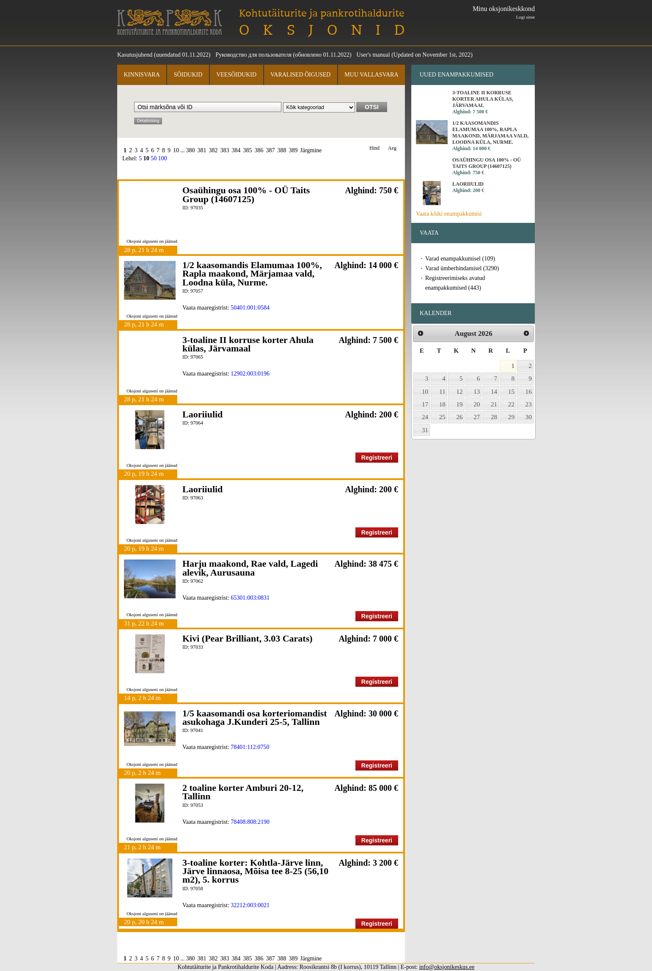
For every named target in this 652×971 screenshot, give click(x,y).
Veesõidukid (236, 74)
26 (460, 417)
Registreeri (376, 457)
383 (224, 150)
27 (476, 417)
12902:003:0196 (250, 373)
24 (425, 417)
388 (282, 150)
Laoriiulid (202, 414)
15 (511, 391)
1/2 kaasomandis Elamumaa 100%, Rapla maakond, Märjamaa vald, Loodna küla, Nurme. (252, 274)
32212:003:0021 (250, 905)
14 (494, 391)
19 (460, 404)
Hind (374, 148)
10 (176, 150)
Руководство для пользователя (253, 55)
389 (293, 150)
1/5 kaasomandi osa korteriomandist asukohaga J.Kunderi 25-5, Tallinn (254, 717)
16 (528, 391)
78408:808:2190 (250, 822)
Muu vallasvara (371, 74)
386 (259, 150)
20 (476, 404)
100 (162, 158)
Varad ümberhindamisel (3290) (462, 268)
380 (190, 150)
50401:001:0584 (250, 307)
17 (425, 404)
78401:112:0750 (250, 747)
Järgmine (311, 150)
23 (528, 404)
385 (247, 150)
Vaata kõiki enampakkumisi (449, 214)
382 (213, 150)
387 (270, 150)
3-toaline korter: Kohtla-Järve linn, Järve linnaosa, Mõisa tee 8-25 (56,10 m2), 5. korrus (255, 871)
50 (154, 158)
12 (460, 391)
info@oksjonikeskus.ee (447, 967)
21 (494, 404)
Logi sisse (525, 16)
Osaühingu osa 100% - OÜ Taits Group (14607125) (246, 194)
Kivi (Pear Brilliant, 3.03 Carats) (247, 638)
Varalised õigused (300, 74)
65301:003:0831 (250, 598)
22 (511, 404)
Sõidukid (188, 74)
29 (511, 417)
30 (528, 417)
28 (494, 417)
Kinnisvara (142, 74)
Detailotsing (148, 120)
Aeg (392, 148)
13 (476, 391)
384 (236, 150)
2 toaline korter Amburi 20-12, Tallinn (242, 791)
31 (425, 430)
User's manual (373, 55)
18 (442, 404)
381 (202, 150)
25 (442, 417)
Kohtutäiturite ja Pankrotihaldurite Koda (169, 22)
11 (442, 391)
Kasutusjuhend (134, 55)
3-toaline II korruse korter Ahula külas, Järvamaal (248, 344)
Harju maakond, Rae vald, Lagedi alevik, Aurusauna (250, 567)
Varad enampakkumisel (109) (460, 258)
